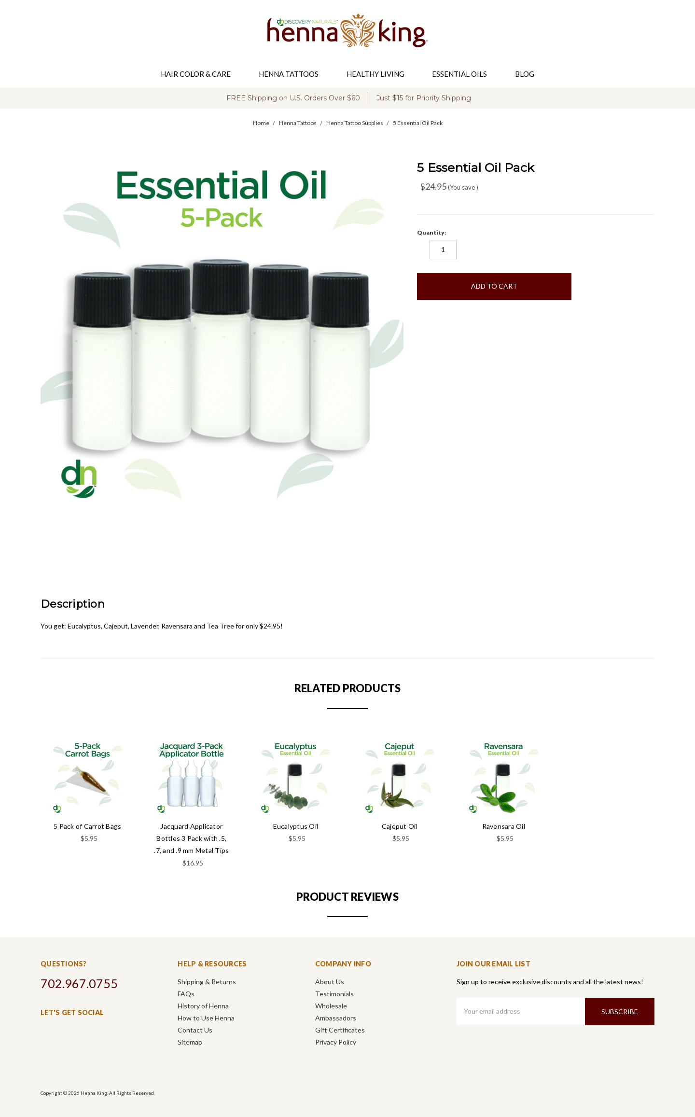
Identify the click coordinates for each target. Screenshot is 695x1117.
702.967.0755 (79, 983)
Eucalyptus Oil (296, 826)
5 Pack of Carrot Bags (87, 826)
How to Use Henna (206, 1018)
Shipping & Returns (207, 981)
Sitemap (190, 1042)
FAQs (186, 994)
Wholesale (331, 1006)
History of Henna (203, 1006)
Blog (524, 74)
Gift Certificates (340, 1030)
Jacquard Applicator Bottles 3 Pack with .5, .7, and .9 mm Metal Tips (191, 838)
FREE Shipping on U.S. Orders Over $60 (293, 98)
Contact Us (195, 1030)
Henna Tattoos (292, 74)
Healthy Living (379, 74)
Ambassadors (335, 1018)
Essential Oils (463, 74)
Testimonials (334, 994)
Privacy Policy (335, 1042)
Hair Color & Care (199, 74)
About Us (329, 981)
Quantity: (431, 232)
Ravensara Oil (503, 826)
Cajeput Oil (399, 826)
